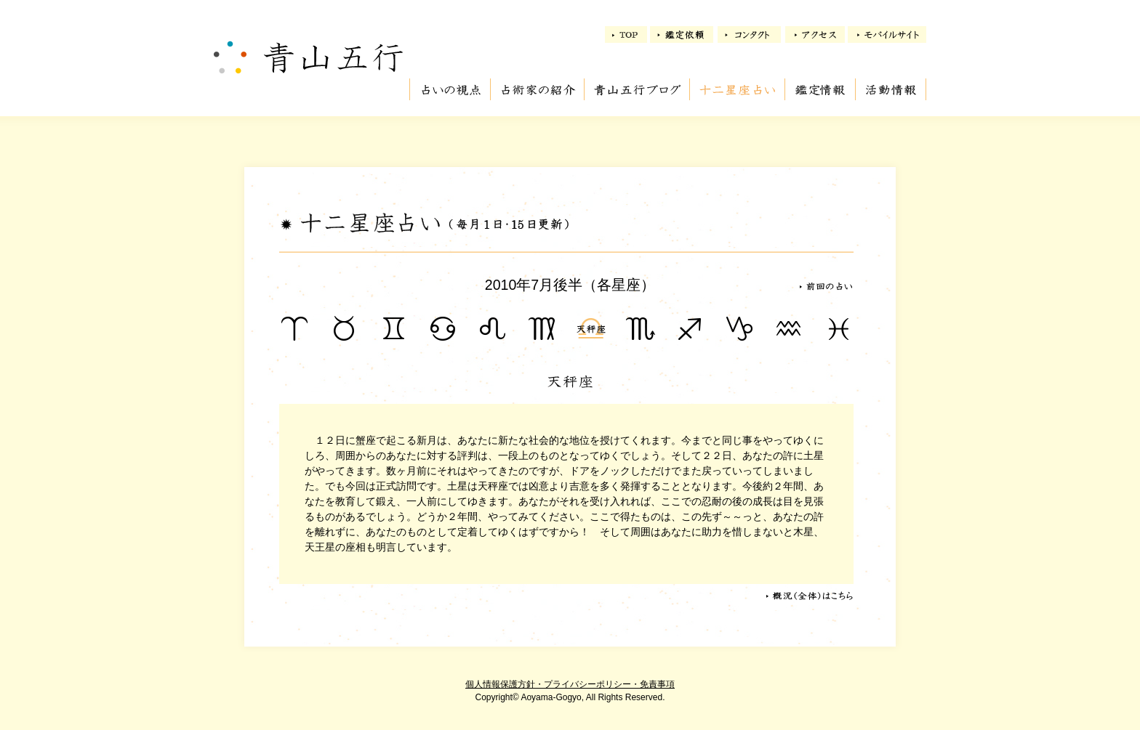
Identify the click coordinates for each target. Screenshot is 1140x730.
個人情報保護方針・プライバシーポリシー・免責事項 (570, 684)
